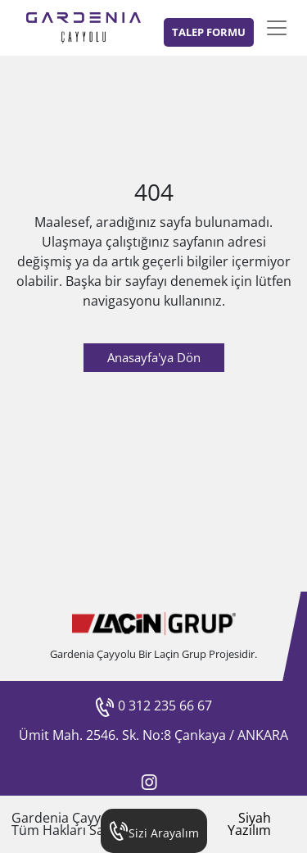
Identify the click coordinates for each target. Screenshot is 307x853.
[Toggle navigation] (277, 27)
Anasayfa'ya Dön (154, 357)
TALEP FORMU (209, 32)
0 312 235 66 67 (153, 705)
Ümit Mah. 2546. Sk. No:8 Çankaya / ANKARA (153, 735)
